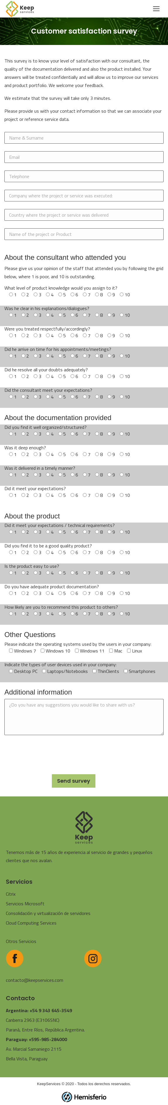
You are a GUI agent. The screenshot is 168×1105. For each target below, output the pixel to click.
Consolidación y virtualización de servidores (48, 913)
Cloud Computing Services (31, 922)
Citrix (11, 893)
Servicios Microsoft (25, 903)
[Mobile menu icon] (156, 9)
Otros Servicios (21, 941)
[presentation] (48, 754)
